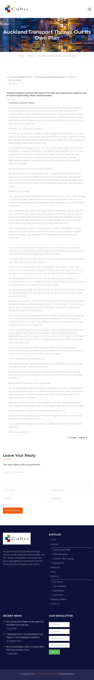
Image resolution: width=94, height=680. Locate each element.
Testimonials (58, 595)
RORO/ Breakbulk (60, 554)
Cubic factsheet (59, 586)
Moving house (59, 563)
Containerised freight (62, 549)
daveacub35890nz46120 (20, 77)
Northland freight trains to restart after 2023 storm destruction (25, 648)
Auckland (39, 77)
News (53, 571)
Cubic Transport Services (46, 673)
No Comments (15, 80)
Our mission (58, 582)
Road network (59, 77)
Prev (72, 437)
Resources (55, 567)
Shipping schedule (59, 599)
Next (83, 437)
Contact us (55, 603)
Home (53, 539)
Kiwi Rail (48, 77)
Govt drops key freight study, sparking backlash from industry (25, 623)
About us (54, 576)
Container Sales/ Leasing (63, 558)
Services (54, 544)
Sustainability (58, 590)
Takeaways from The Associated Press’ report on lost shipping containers (24, 636)
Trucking (70, 77)
